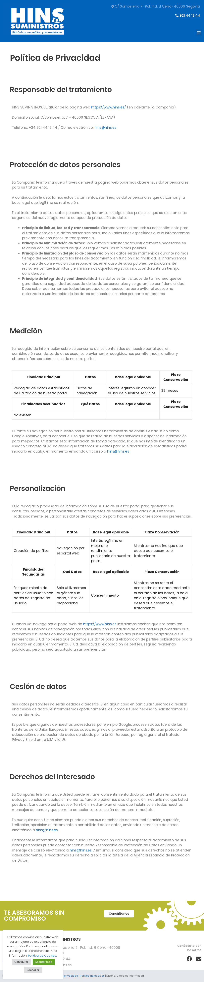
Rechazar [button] (33, 970)
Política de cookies (92, 976)
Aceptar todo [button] (43, 962)
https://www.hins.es (99, 624)
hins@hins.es (105, 127)
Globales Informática (130, 976)
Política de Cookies (42, 955)
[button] (198, 32)
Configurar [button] (21, 962)
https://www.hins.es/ (108, 107)
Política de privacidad (64, 976)
